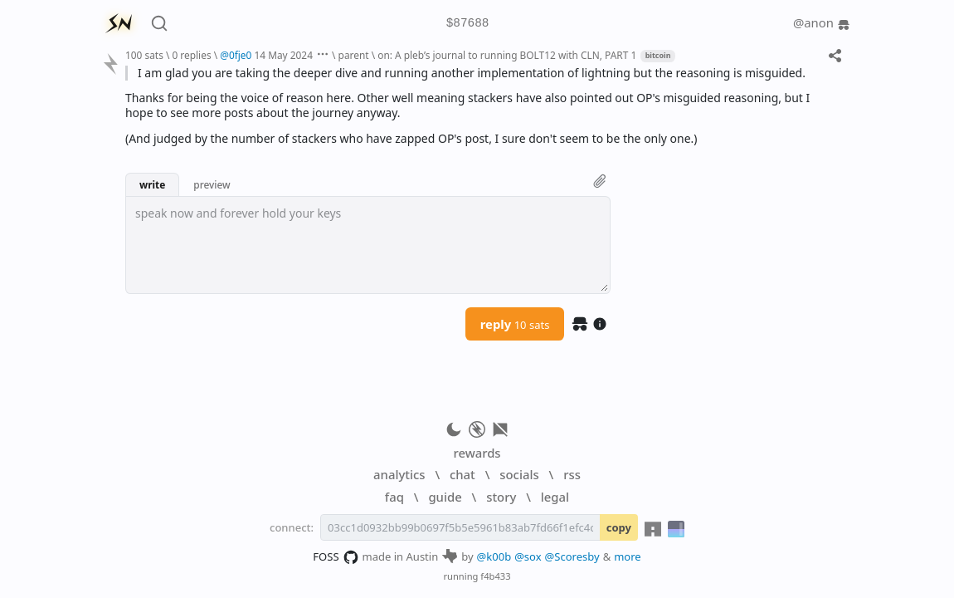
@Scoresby (572, 556)
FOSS (335, 557)
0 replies (191, 54)
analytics (399, 474)
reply (515, 324)
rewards (476, 452)
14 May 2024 (283, 54)
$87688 (467, 24)
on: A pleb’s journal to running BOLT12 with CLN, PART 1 (506, 54)
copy (618, 527)
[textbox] (368, 245)
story (501, 496)
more (627, 556)
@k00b (494, 556)
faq (394, 496)
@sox (527, 556)
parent (353, 54)
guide (444, 496)
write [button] (152, 184)
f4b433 (495, 576)
